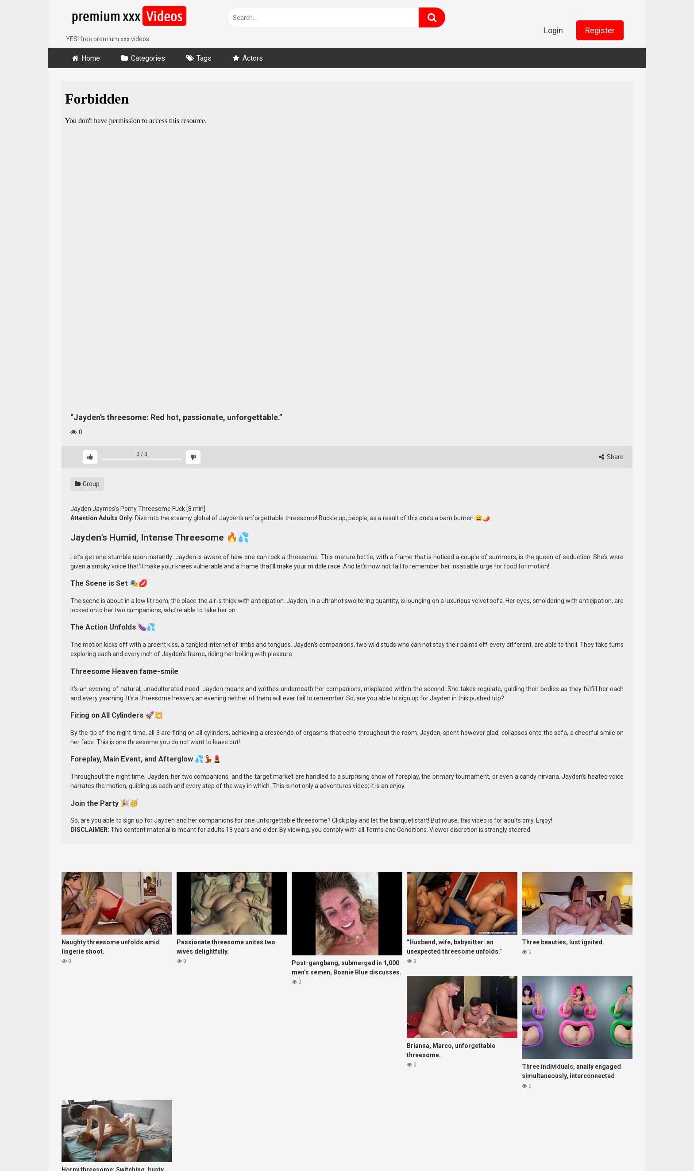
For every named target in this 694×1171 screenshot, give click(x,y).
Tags (204, 58)
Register (600, 30)
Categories (148, 58)
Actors (253, 58)
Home (90, 58)
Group (87, 483)
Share (611, 456)
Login (553, 30)
